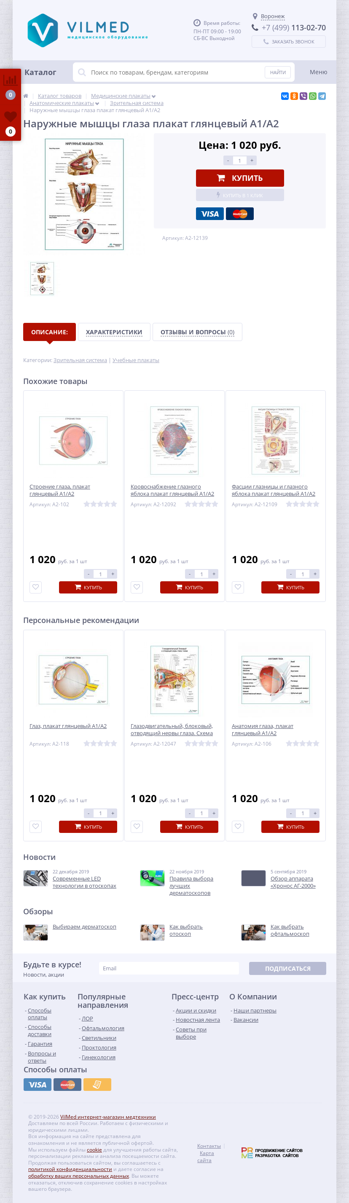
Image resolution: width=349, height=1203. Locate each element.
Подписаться (288, 968)
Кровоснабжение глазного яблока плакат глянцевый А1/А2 (172, 490)
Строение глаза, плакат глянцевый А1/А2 (60, 490)
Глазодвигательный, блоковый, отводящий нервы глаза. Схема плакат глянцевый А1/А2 (172, 733)
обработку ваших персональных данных (78, 1175)
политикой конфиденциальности (70, 1169)
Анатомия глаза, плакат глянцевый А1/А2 (262, 729)
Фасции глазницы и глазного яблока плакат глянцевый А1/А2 (273, 490)
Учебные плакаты (136, 360)
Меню (319, 72)
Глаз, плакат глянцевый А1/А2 (68, 726)
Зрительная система (80, 360)
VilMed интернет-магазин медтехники (108, 1116)
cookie (94, 1149)
